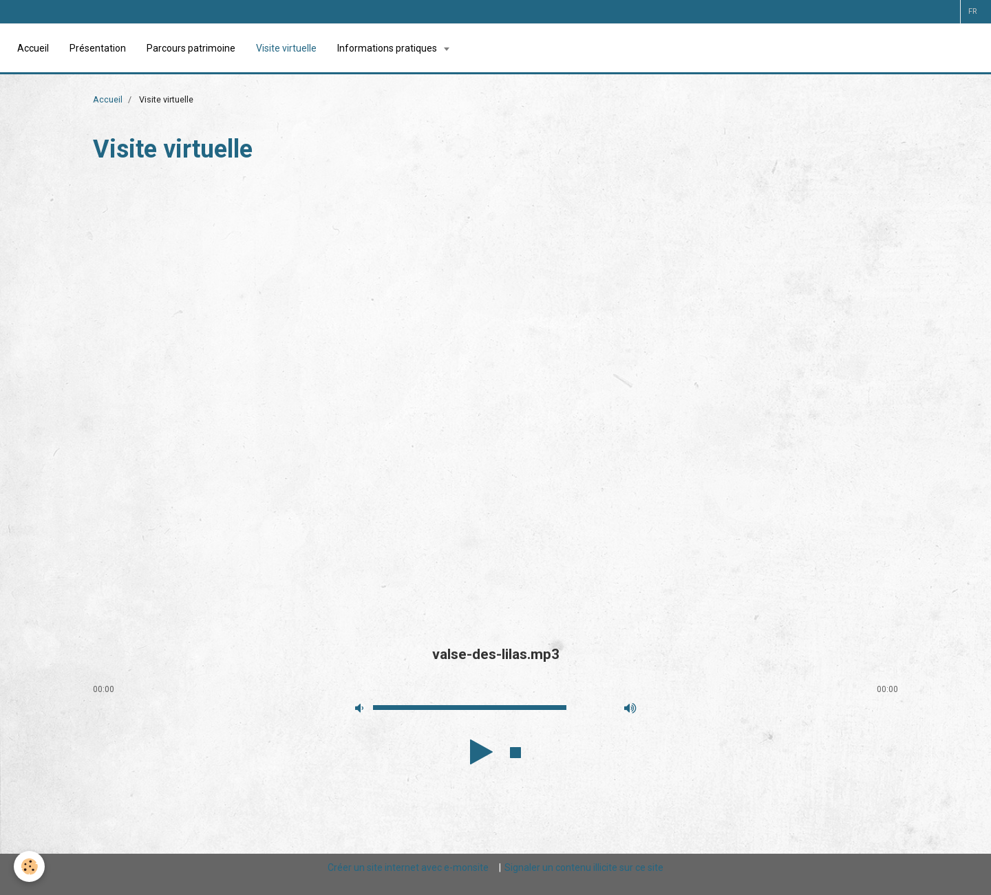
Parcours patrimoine (191, 48)
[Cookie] (29, 866)
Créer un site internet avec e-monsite (408, 867)
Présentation (98, 48)
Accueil (33, 48)
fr (972, 11)
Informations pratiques (388, 48)
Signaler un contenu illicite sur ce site (583, 867)
